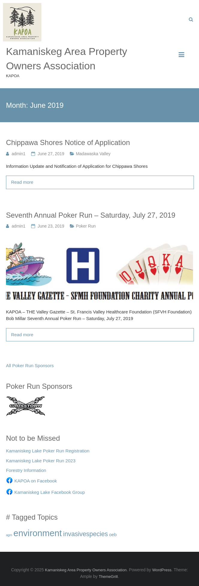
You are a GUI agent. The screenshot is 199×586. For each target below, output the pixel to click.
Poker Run (86, 226)
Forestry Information (26, 470)
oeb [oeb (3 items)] (113, 534)
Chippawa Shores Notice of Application (68, 142)
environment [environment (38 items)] (37, 533)
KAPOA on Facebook (35, 480)
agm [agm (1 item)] (9, 535)
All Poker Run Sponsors (30, 365)
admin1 (18, 153)
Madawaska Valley (93, 153)
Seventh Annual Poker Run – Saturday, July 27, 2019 (90, 215)
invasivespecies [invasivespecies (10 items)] (85, 534)
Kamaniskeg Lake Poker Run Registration (47, 450)
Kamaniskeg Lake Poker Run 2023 (41, 460)
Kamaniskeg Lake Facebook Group (49, 492)
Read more (22, 182)
